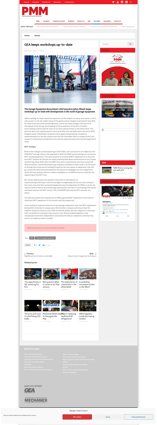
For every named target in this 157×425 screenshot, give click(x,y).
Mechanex (97, 22)
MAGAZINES (107, 22)
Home (27, 35)
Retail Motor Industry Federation (33, 367)
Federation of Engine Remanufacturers (35, 357)
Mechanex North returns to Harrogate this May (53, 316)
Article (37, 35)
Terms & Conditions (29, 424)
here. (63, 228)
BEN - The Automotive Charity (33, 354)
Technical (46, 22)
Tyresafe (65, 367)
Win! (89, 22)
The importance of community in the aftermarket (111, 26)
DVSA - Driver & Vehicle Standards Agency (75, 370)
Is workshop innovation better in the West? (87, 284)
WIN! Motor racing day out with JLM (123, 169)
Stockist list (46, 2)
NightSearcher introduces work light (42, 255)
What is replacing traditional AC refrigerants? (68, 316)
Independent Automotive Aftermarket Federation (38, 359)
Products (81, 22)
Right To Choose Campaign (71, 354)
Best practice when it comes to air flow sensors (52, 26)
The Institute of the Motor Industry (34, 362)
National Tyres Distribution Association (74, 357)
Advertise (36, 2)
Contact (26, 2)
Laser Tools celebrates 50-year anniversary (81, 26)
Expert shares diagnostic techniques (78, 255)
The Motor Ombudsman (70, 372)
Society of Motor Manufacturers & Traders (75, 364)
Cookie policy (69, 2)
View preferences (139, 417)
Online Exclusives (58, 22)
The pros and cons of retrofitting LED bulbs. (32, 316)
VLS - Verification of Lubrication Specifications (38, 370)
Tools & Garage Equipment (45, 238)
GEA (31, 238)
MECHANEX (27, 364)
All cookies (77, 417)
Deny (108, 417)
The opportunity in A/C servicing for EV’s (32, 284)
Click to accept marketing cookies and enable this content (117, 108)
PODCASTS (117, 22)
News (38, 22)
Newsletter (57, 2)
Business (71, 22)
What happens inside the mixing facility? (86, 316)
